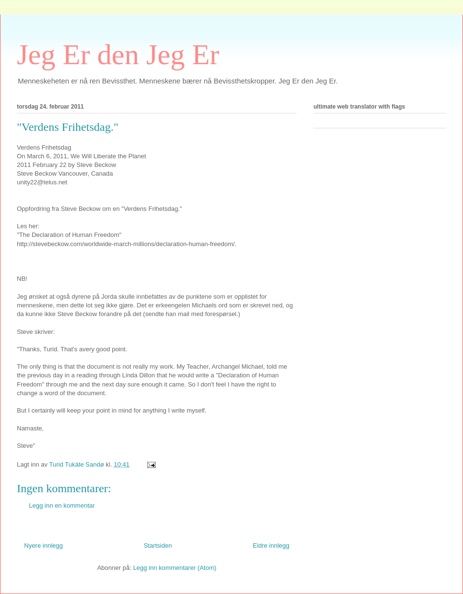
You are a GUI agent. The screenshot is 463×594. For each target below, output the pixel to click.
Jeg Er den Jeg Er (118, 54)
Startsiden (158, 545)
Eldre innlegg (271, 545)
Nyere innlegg (43, 545)
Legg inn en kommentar (62, 505)
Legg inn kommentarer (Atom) (175, 567)
